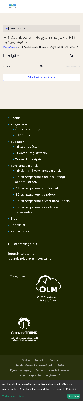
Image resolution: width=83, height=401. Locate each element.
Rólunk (54, 360)
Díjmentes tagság (20, 370)
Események (10, 47)
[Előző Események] (6, 66)
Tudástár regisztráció (31, 153)
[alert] (41, 28)
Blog (14, 218)
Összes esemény (27, 129)
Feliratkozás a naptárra (40, 77)
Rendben (73, 396)
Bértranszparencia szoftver (35, 194)
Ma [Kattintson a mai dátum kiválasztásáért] (41, 66)
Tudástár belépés (28, 159)
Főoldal (16, 118)
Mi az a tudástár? (28, 146)
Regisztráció (20, 231)
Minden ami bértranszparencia (38, 170)
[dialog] (41, 390)
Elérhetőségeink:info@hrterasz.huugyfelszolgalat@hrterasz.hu (30, 251)
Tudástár (17, 142)
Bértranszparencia (25, 165)
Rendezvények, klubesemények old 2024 (40, 365)
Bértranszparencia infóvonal (36, 188)
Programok (19, 124)
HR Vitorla (22, 135)
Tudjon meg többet (13, 396)
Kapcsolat (18, 225)
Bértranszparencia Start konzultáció (42, 201)
